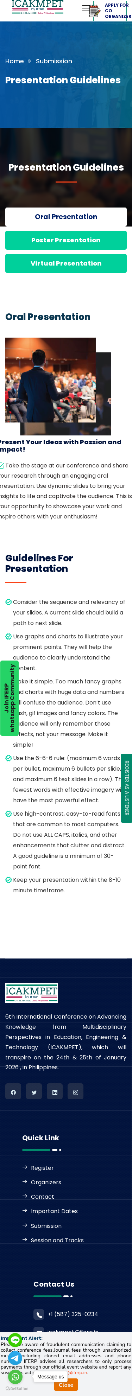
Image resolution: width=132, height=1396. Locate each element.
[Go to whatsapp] (15, 1377)
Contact (42, 1197)
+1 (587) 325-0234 (73, 1314)
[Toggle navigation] (72, 6)
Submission (46, 1226)
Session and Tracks (57, 1240)
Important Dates (54, 1211)
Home (14, 61)
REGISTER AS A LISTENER (127, 787)
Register (42, 1168)
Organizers (46, 1182)
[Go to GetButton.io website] (17, 1389)
